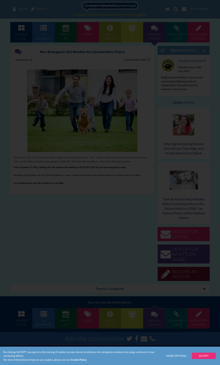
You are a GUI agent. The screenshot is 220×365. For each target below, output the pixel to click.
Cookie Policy (78, 359)
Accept (204, 355)
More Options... (176, 355)
